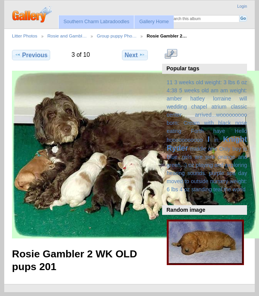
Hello (241, 131)
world (239, 189)
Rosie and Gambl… (67, 35)
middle (198, 149)
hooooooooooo (185, 140)
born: (173, 123)
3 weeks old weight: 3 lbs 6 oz (210, 82)
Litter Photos (24, 35)
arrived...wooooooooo (221, 115)
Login (242, 6)
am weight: (233, 90)
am (214, 90)
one (212, 149)
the (227, 189)
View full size (171, 54)
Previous (31, 54)
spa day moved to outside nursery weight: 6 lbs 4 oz (207, 181)
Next (135, 54)
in (216, 140)
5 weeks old (194, 90)
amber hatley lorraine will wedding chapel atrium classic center (207, 106)
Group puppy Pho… (117, 35)
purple (216, 173)
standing (201, 189)
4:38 (172, 90)
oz (191, 165)
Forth (197, 131)
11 (170, 82)
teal (217, 189)
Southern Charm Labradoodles (96, 21)
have (219, 131)
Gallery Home (154, 21)
